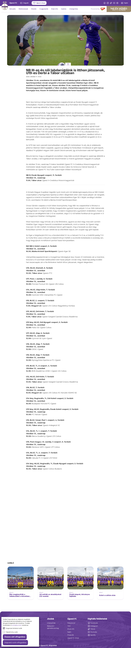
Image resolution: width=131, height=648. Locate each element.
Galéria (63, 9)
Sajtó (69, 632)
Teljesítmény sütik (10, 632)
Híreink (33, 9)
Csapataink (43, 9)
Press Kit (70, 635)
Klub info (54, 9)
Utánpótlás (73, 9)
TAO (69, 626)
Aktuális (12, 9)
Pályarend (71, 623)
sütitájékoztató (17, 625)
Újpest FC (13, 3)
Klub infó (70, 629)
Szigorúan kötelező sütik (12, 628)
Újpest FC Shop (73, 638)
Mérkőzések (23, 9)
